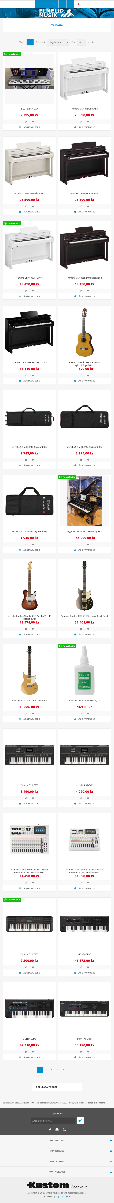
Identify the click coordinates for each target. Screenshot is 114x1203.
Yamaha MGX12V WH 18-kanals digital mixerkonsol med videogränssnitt (84, 871)
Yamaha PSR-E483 (85, 785)
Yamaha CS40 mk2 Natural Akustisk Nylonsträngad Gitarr (84, 364)
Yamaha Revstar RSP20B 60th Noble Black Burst (84, 616)
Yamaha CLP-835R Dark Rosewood (85, 277)
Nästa (69, 1070)
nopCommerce (63, 1196)
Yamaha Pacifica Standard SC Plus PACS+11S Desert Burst (29, 617)
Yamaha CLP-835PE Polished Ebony (29, 362)
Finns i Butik (13, 54)
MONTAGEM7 (84, 954)
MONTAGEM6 (29, 1038)
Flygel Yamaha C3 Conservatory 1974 (85, 531)
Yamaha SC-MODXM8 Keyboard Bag (29, 447)
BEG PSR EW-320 (29, 108)
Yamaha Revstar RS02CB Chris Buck (29, 700)
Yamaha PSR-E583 (29, 785)
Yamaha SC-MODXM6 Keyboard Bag (29, 531)
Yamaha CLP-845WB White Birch (29, 193)
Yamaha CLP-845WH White (85, 108)
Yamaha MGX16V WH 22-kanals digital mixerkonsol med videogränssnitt (29, 871)
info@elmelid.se (76, 1102)
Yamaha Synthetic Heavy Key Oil (84, 700)
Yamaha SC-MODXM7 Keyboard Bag (84, 447)
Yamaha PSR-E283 (29, 954)
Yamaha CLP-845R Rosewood (84, 193)
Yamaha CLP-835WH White (29, 277)
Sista (74, 1070)
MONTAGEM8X (84, 1038)
